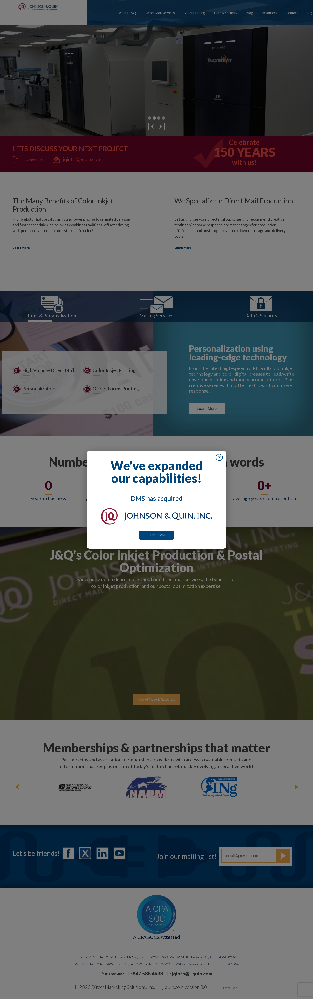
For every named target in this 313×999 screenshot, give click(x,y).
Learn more (156, 535)
